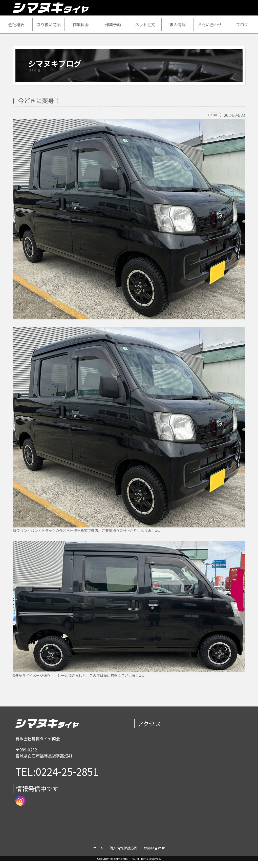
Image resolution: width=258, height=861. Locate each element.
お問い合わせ (210, 24)
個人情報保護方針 (124, 847)
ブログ (242, 24)
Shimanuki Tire (124, 858)
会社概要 (16, 24)
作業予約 (113, 24)
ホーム (98, 847)
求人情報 (177, 24)
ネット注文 (145, 24)
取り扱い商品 (48, 24)
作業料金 (81, 24)
